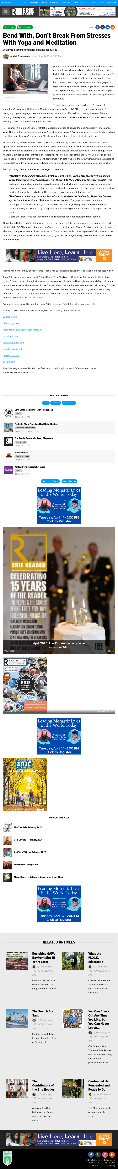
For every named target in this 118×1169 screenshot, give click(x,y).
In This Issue (109, 651)
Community (9, 27)
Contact (92, 3)
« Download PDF (13, 712)
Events (101, 3)
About (83, 3)
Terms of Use (96, 1166)
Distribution (65, 3)
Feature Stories (24, 27)
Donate (23, 3)
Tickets (44, 3)
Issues (75, 3)
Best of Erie (33, 3)
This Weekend (69, 403)
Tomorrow (56, 403)
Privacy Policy (109, 1166)
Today (45, 403)
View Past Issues (11, 651)
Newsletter (111, 3)
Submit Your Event (50, 481)
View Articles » (105, 712)
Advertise (54, 3)
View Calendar (69, 481)
